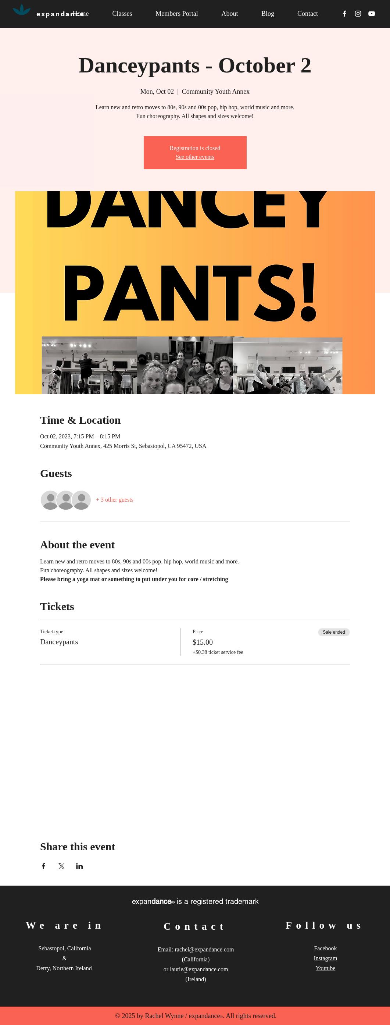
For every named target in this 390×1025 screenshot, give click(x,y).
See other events (195, 157)
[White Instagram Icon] (358, 14)
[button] (230, 14)
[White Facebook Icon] (344, 14)
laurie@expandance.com (199, 969)
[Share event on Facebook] (43, 866)
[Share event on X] (61, 866)
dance (60, 14)
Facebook (325, 948)
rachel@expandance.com (204, 949)
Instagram (325, 958)
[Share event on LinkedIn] (79, 866)
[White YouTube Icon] (372, 14)
